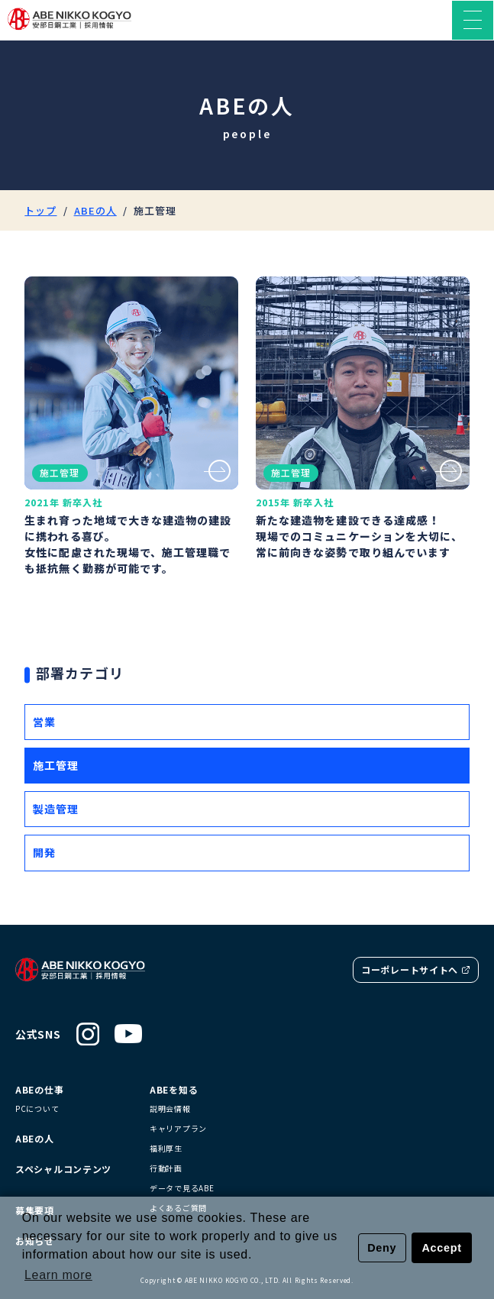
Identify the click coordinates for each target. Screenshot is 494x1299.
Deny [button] (381, 1248)
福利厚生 (166, 1148)
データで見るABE (182, 1188)
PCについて (37, 1109)
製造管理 (56, 808)
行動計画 (166, 1168)
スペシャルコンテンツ (63, 1169)
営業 (44, 721)
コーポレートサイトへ (415, 969)
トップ (40, 210)
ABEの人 (95, 210)
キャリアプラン (178, 1129)
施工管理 (56, 765)
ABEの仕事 (39, 1089)
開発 (44, 852)
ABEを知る (174, 1089)
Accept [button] (442, 1248)
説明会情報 (170, 1109)
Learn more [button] (58, 1274)
